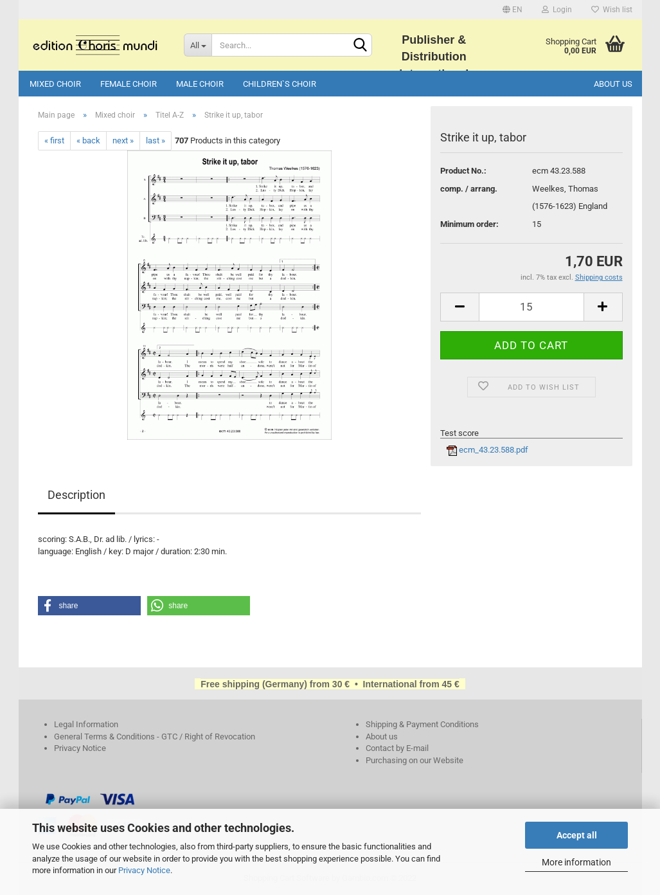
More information (576, 862)
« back (88, 140)
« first (54, 140)
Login (557, 9)
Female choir (128, 84)
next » (123, 140)
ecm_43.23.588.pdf (487, 450)
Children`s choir (279, 84)
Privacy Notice (144, 870)
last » (155, 140)
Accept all (577, 835)
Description (76, 495)
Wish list (611, 9)
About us (613, 84)
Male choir (200, 84)
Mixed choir (55, 84)
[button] (89, 605)
